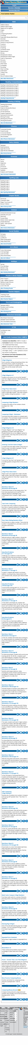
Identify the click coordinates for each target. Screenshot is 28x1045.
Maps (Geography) (6, 239)
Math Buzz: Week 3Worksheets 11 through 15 (9, 569)
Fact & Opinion (5, 110)
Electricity (3, 216)
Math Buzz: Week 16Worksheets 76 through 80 (9, 651)
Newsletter (13, 1018)
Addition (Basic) (5, 25)
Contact (3, 334)
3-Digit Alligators (7, 360)
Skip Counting (4, 69)
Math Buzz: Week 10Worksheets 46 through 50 (9, 907)
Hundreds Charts (5, 49)
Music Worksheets (6, 255)
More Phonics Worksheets (8, 139)
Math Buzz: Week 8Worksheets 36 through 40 (9, 534)
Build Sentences (5, 147)
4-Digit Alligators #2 (8, 428)
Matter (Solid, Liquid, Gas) (7, 220)
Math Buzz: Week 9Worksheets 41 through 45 (9, 668)
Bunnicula (3, 198)
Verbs (2, 161)
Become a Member (25, 1026)
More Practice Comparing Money (11, 978)
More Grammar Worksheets (8, 174)
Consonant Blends (6, 133)
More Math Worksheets (7, 78)
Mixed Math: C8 (6, 948)
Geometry (3, 46)
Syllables (3, 170)
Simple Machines (5, 222)
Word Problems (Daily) (7, 76)
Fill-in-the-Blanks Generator (8, 321)
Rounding (3, 67)
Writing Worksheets (6, 120)
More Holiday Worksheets (8, 272)
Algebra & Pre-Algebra (7, 28)
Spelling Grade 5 (5, 188)
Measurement (4, 51)
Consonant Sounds (6, 129)
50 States (3, 234)
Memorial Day (4, 270)
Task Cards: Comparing (8, 503)
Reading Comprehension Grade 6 (9, 95)
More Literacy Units (6, 206)
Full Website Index (5, 330)
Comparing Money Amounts (10, 990)
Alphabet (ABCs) (5, 305)
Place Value (4, 63)
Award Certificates (5, 296)
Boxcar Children (5, 204)
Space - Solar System (6, 223)
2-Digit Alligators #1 (8, 458)
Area (2, 32)
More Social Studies (6, 244)
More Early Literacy (6, 153)
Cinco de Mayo (5, 266)
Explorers (3, 236)
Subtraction (4, 70)
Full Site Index (6, 1016)
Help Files (3, 332)
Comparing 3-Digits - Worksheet (11, 414)
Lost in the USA (5, 286)
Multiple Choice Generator (8, 319)
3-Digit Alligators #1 (8, 375)
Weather (3, 225)
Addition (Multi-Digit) (6, 26)
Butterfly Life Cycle (6, 214)
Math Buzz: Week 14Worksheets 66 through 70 (9, 737)
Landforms (4, 238)
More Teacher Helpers (7, 299)
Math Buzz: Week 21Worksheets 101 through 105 (10, 719)
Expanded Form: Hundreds (9, 937)
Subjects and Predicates (7, 172)
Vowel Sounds (4, 131)
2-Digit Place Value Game (9, 471)
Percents (3, 60)
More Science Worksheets (8, 228)
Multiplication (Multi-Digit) (8, 56)
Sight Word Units (5, 149)
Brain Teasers (4, 278)
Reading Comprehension (7, 98)
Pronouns (3, 166)
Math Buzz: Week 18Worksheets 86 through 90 (9, 487)
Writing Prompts (5, 117)
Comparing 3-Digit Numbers (10, 402)
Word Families (4, 136)
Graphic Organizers (6, 113)
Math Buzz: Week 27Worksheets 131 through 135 (10, 702)
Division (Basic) (5, 41)
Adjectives (3, 163)
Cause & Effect (4, 106)
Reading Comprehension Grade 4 (9, 92)
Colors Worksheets (6, 250)
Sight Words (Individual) (7, 150)
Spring (2, 264)
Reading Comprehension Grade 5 (9, 94)
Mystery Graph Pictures (7, 282)
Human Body (4, 218)
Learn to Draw (4, 254)
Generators (13, 1022)
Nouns (2, 159)
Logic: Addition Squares (7, 280)
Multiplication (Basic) (6, 55)
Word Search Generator (7, 318)
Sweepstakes (13, 1020)
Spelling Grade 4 (5, 186)
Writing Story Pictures (7, 118)
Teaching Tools (5, 294)
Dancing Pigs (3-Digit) (8, 924)
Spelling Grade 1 (5, 181)
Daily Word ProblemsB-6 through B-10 (8, 618)
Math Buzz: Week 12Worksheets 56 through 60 (9, 860)
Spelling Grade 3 (5, 184)
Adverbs (3, 165)
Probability (4, 65)
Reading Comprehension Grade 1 (9, 87)
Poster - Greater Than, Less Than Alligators (14, 959)
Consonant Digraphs (6, 134)
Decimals (3, 39)
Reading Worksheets (6, 104)
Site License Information (3, 1022)
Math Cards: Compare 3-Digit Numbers (13, 895)
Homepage (13, 1011)
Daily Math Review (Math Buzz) (9, 37)
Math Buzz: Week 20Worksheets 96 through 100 (10, 807)
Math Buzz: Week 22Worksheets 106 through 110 (10, 685)
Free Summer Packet (7, 14)
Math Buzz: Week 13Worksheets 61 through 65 (9, 825)
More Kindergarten (6, 311)
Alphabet (3, 145)
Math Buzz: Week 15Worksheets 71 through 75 (9, 599)
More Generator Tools (7, 324)
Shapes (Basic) (4, 309)
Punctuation (4, 168)
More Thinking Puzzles (7, 288)
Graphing (3, 48)
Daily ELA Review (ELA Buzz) (8, 108)
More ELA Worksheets (6, 123)
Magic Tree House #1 (6, 202)
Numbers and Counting (7, 307)
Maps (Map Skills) (5, 241)
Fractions (3, 44)
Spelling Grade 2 (5, 182)
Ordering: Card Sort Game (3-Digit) (12, 444)
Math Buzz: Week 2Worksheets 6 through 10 (9, 634)
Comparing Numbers (6, 33)
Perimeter (3, 62)
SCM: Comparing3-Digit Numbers (6, 792)
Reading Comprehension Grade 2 (9, 88)
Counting (3, 35)
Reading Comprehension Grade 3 (9, 90)
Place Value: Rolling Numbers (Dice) (12, 520)
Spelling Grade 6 (5, 189)
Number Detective (6, 284)
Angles (2, 30)
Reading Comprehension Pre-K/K (9, 85)
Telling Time (4, 72)
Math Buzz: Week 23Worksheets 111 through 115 (10, 772)
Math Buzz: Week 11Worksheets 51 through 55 (9, 877)
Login (1, 1025)
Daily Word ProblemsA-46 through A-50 (8, 584)
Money (2, 53)
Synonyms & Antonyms (7, 115)
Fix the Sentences (5, 111)
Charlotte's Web (5, 200)
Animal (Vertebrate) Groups (8, 213)
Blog (11, 1016)
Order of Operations (6, 58)
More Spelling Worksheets (8, 192)
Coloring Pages (5, 252)
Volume (3, 74)
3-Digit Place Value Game (9, 389)
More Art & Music (5, 258)
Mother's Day (4, 268)
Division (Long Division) (7, 42)
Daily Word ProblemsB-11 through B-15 (8, 552)
